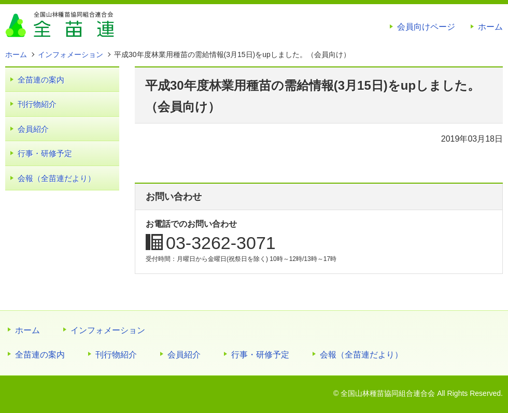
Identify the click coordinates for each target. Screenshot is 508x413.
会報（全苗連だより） (56, 178)
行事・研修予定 (45, 153)
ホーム (490, 26)
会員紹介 (33, 129)
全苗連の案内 (41, 79)
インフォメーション (107, 330)
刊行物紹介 (37, 104)
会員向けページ (426, 26)
